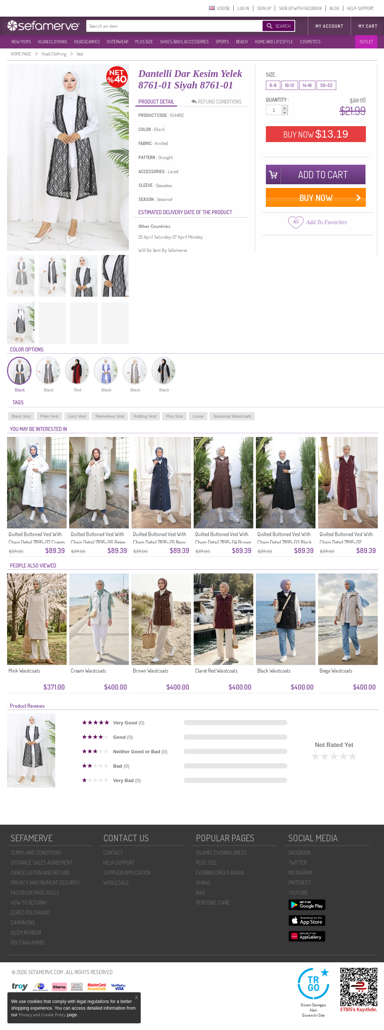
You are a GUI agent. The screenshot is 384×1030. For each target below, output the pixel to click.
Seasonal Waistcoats (232, 416)
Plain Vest (49, 416)
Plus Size (174, 416)
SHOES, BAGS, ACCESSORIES (184, 41)
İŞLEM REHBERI (26, 932)
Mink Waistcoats (24, 670)
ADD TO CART (323, 174)
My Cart (367, 26)
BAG (200, 892)
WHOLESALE (116, 882)
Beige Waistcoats (336, 670)
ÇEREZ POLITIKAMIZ (30, 912)
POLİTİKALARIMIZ (28, 942)
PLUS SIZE (144, 41)
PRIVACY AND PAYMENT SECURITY (45, 882)
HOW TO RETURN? (29, 902)
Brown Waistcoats (150, 670)
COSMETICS (310, 41)
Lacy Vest (77, 416)
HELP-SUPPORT (360, 8)
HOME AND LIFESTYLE (274, 41)
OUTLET (366, 41)
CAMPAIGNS (23, 922)
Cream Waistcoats (88, 670)
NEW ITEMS (21, 41)
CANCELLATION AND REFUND (40, 872)
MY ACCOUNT (329, 26)
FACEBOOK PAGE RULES (35, 892)
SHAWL (203, 882)
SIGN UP (264, 8)
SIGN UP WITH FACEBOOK (300, 8)
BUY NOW (315, 134)
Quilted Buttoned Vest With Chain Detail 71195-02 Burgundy (346, 542)
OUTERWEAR (117, 41)
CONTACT (113, 852)
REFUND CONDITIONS (218, 101)
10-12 (289, 85)
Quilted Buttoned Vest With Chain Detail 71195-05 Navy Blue (159, 542)
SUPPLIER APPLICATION (127, 872)
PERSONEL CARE (213, 902)
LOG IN (243, 8)
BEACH (242, 41)
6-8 (273, 85)
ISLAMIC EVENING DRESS (221, 852)
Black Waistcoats (273, 670)
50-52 (326, 85)
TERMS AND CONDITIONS (36, 852)
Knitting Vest (145, 416)
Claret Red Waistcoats (216, 670)
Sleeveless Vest (109, 416)
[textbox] (167, 26)
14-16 (307, 85)
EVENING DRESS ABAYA (220, 872)
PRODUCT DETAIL (156, 101)
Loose (198, 416)
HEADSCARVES (87, 41)
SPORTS (222, 41)
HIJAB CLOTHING (52, 41)
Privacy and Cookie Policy (43, 1015)
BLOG (334, 8)
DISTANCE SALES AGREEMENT (42, 862)
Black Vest (21, 416)
